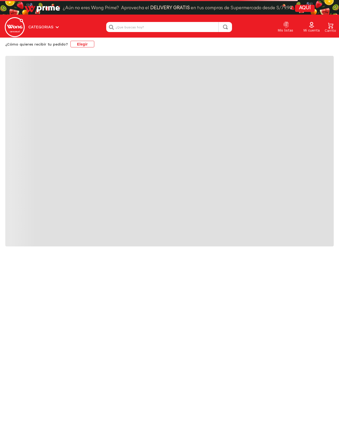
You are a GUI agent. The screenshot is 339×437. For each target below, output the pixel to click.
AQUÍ (305, 8)
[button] (311, 27)
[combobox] (169, 27)
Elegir (82, 44)
